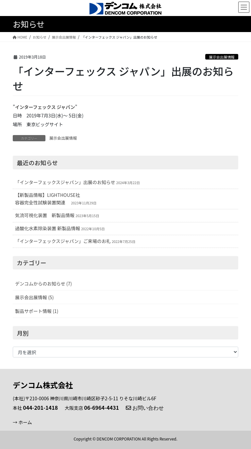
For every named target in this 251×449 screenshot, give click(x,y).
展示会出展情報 (221, 57)
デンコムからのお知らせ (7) (43, 283)
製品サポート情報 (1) (36, 311)
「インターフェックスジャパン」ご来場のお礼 (63, 241)
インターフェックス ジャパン (45, 107)
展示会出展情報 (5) (34, 297)
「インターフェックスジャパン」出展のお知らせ (65, 182)
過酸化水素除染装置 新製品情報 (47, 228)
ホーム (25, 422)
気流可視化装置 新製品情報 (45, 215)
